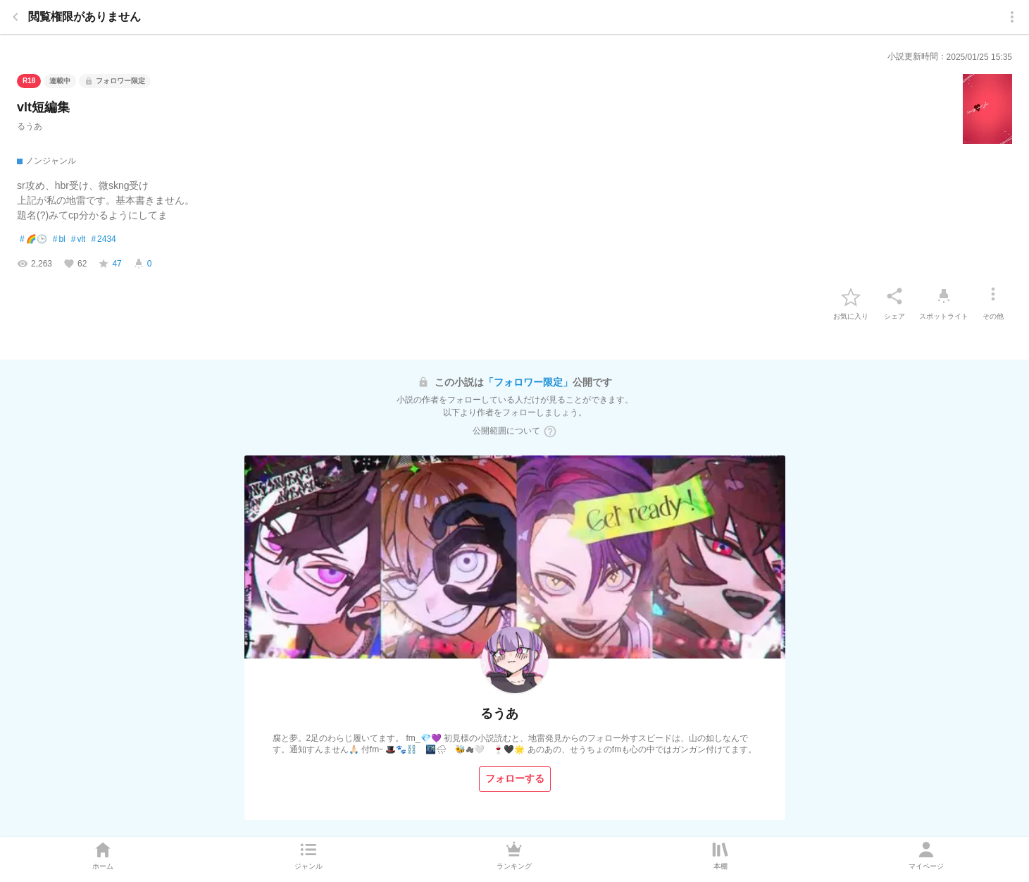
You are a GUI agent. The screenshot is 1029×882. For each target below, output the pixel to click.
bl (59, 239)
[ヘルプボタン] (550, 431)
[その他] (993, 296)
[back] (15, 17)
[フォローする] (514, 779)
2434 (103, 239)
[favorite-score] (109, 264)
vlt (78, 239)
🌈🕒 (33, 239)
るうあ (29, 126)
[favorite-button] (851, 296)
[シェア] (894, 296)
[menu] (1012, 17)
